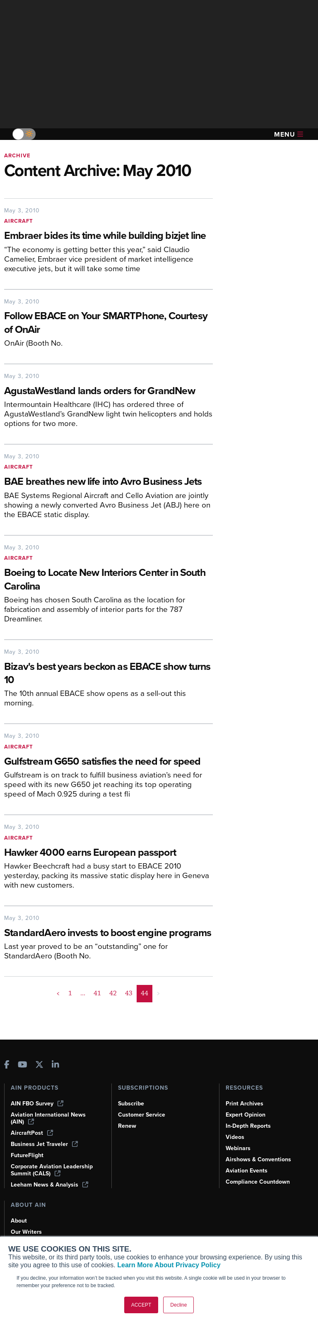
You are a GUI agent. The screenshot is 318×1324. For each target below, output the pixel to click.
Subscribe (131, 1103)
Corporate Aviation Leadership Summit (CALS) (52, 1170)
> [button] (158, 993)
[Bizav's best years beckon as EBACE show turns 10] (108, 674)
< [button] (58, 993)
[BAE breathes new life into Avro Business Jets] (108, 482)
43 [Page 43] (128, 993)
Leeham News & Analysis (49, 1184)
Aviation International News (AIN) (48, 1118)
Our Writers (26, 1231)
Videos (235, 1137)
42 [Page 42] (113, 993)
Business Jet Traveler (44, 1144)
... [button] (82, 993)
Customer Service (141, 1114)
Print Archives (244, 1103)
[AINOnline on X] (39, 1065)
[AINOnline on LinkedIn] (55, 1065)
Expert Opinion (245, 1114)
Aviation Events (246, 1170)
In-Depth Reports (248, 1125)
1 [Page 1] (70, 993)
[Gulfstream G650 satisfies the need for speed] (108, 762)
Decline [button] (178, 1305)
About (19, 1220)
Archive (17, 155)
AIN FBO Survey (37, 1103)
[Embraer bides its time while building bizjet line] (108, 236)
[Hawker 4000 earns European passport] (108, 853)
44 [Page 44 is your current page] (144, 993)
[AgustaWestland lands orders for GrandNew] (108, 391)
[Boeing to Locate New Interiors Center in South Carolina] (108, 580)
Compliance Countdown (258, 1181)
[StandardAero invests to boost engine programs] (108, 933)
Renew (127, 1125)
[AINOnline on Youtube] (22, 1065)
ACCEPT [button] (141, 1305)
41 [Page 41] (97, 993)
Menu (288, 134)
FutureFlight (27, 1155)
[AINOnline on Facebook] (7, 1065)
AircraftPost (32, 1132)
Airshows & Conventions (258, 1159)
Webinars (238, 1148)
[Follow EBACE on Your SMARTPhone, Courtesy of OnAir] (108, 323)
